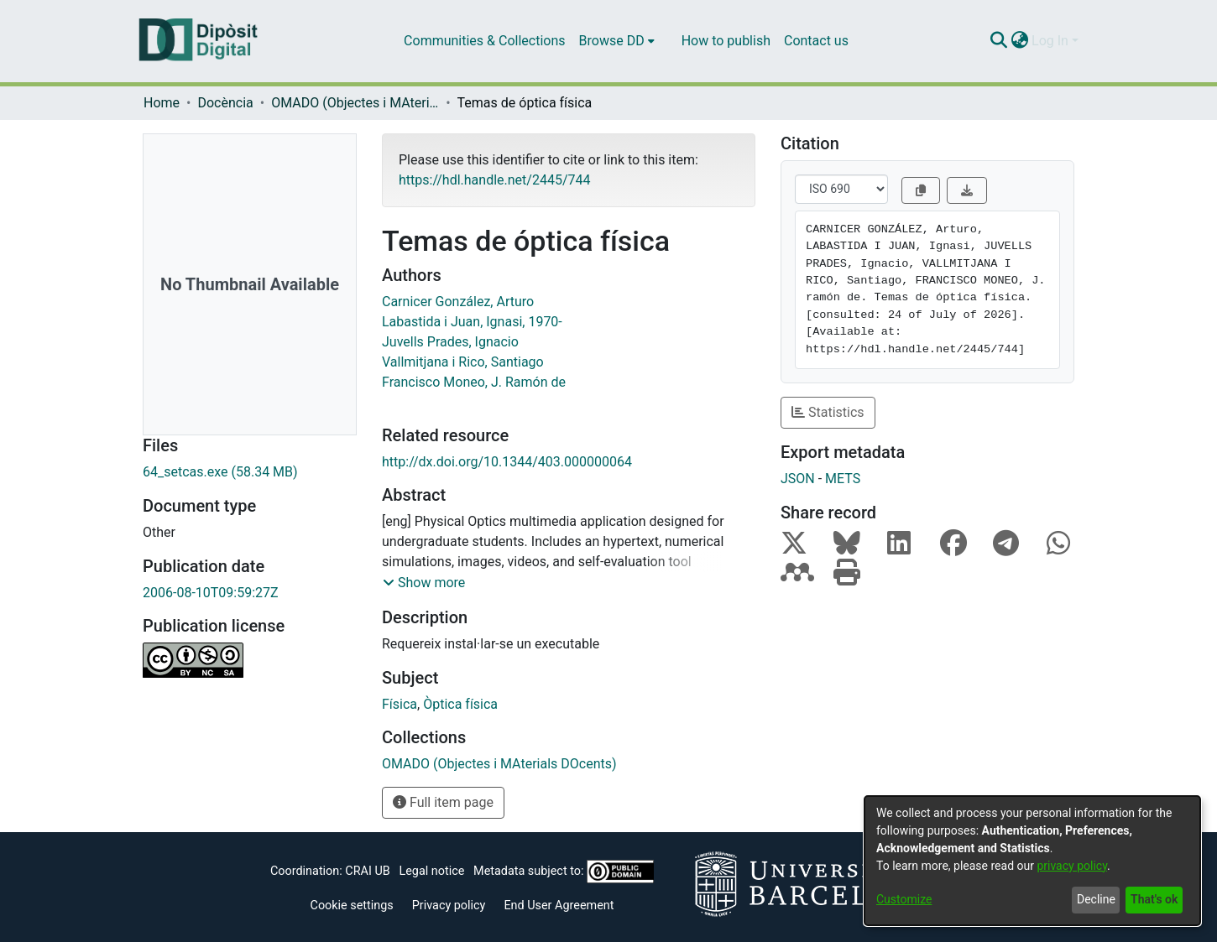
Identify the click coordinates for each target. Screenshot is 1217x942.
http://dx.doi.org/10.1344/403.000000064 (507, 462)
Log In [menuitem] (1050, 41)
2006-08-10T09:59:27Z (211, 593)
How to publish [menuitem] (726, 41)
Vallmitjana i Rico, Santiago (463, 362)
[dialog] (1032, 860)
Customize (904, 899)
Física (399, 704)
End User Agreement (559, 905)
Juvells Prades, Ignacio (450, 342)
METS (842, 479)
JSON (798, 479)
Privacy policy (449, 905)
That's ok (1154, 899)
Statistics (827, 412)
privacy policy (1072, 865)
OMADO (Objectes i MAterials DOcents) (355, 103)
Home (162, 103)
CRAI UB (367, 871)
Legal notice (431, 871)
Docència (225, 103)
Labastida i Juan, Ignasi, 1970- (472, 322)
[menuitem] (617, 41)
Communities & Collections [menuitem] (484, 41)
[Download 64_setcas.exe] (250, 472)
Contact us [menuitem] (816, 41)
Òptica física (460, 704)
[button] (424, 583)
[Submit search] (998, 41)
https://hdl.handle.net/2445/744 (494, 180)
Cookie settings (352, 905)
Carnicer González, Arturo (458, 302)
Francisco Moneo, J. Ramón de (474, 382)
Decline (1096, 899)
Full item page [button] (443, 802)
